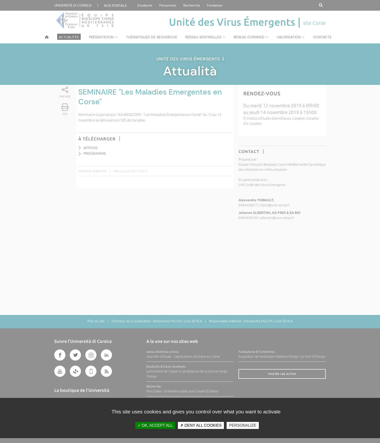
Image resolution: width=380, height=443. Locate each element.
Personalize (242, 425)
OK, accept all (155, 425)
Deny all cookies (201, 425)
